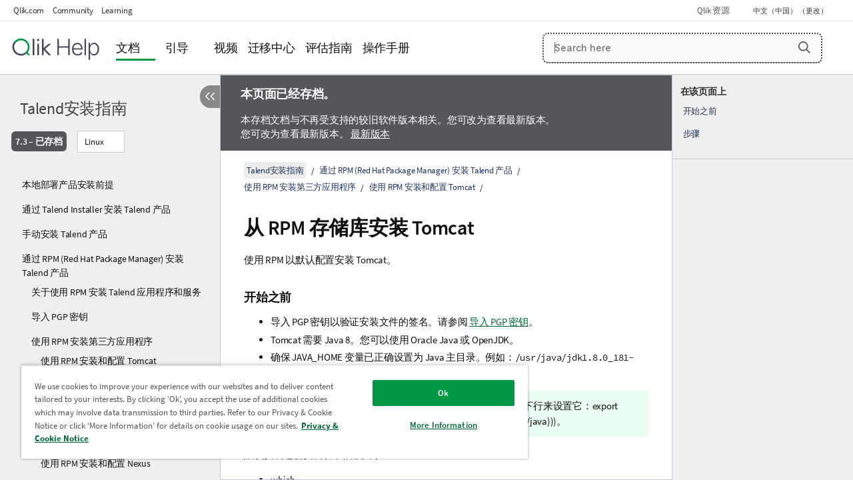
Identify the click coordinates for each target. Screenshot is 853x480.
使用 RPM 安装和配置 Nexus (96, 463)
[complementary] (762, 277)
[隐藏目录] (210, 96)
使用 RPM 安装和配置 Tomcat (98, 361)
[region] (268, 412)
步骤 (691, 133)
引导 (177, 47)
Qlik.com (28, 10)
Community (73, 10)
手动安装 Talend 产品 (64, 234)
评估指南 (329, 47)
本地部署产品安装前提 (68, 185)
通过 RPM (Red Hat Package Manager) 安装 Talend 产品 (102, 266)
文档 (128, 47)
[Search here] (682, 48)
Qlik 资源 (713, 10)
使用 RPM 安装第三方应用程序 (92, 341)
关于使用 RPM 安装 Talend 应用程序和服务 (116, 292)
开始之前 (700, 111)
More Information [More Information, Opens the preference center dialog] (433, 425)
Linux (94, 141)
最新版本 (370, 133)
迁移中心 (271, 47)
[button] (804, 47)
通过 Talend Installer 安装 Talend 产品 (96, 209)
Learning (116, 10)
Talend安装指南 (73, 108)
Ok (433, 393)
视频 (226, 47)
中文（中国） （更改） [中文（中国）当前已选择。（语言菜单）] (791, 10)
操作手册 (386, 47)
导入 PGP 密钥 (59, 317)
